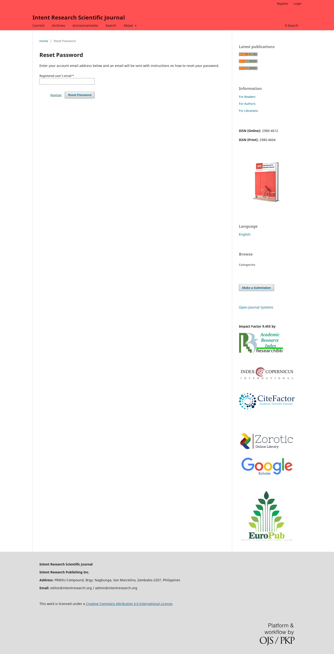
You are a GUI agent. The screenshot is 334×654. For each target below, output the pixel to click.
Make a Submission (256, 288)
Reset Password (79, 95)
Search (111, 25)
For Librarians (248, 110)
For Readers (247, 97)
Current (38, 25)
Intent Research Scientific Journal (78, 17)
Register (282, 3)
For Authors (247, 104)
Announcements (85, 25)
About (129, 25)
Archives (58, 25)
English (244, 234)
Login (298, 3)
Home (43, 41)
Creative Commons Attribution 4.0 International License (129, 603)
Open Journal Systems (256, 307)
